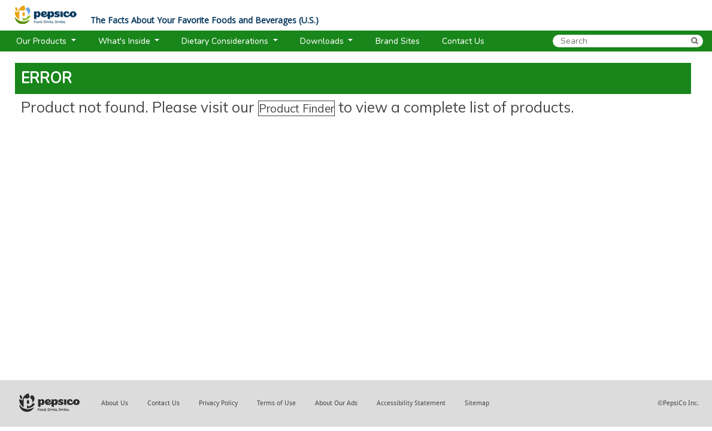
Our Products (42, 41)
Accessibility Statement (411, 403)
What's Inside (125, 41)
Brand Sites (397, 41)
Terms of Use (276, 403)
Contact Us (163, 403)
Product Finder (296, 108)
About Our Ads (336, 403)
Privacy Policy (218, 403)
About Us (114, 403)
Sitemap (477, 403)
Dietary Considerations (226, 41)
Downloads (323, 41)
